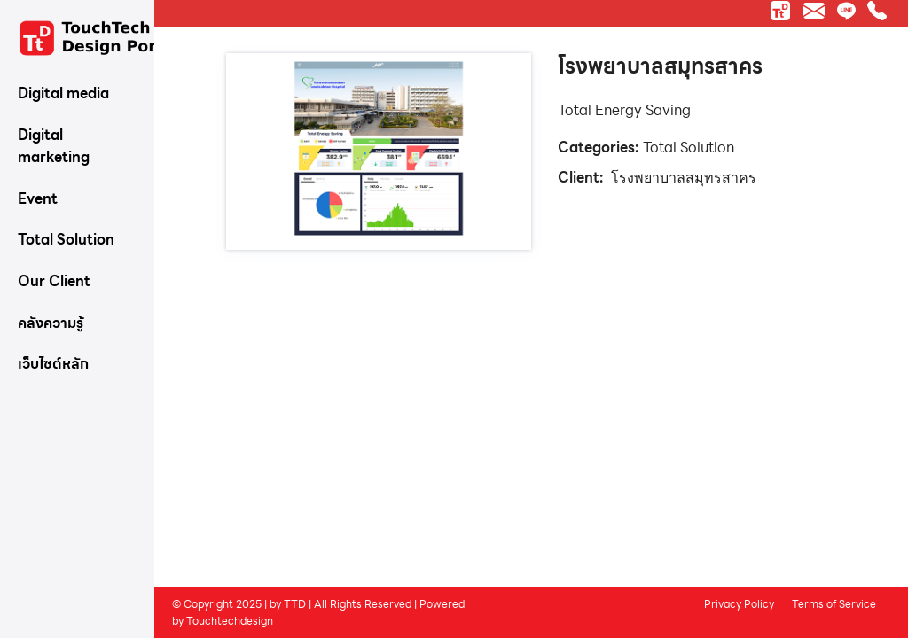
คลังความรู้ (50, 323)
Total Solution (66, 240)
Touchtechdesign (229, 620)
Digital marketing (54, 146)
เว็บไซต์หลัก (53, 364)
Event (38, 199)
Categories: (598, 147)
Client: (580, 178)
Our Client (54, 281)
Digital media (63, 93)
